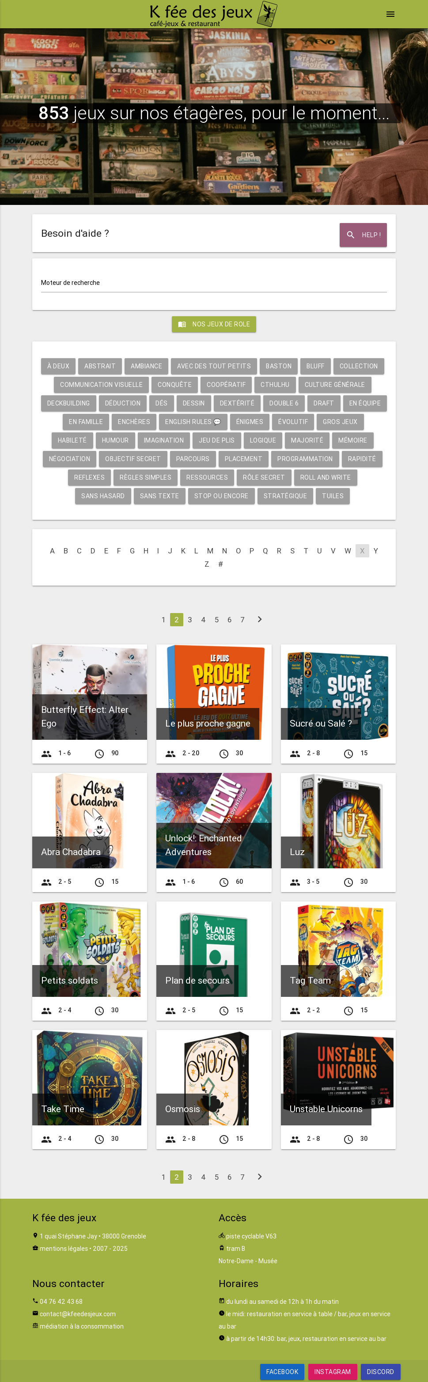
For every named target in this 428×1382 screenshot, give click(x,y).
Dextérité (237, 403)
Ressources (207, 477)
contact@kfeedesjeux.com (78, 1314)
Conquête (175, 385)
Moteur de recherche (70, 283)
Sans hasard (103, 496)
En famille (86, 422)
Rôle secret (264, 477)
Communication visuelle (101, 385)
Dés (161, 403)
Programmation (305, 459)
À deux (58, 366)
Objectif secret (133, 459)
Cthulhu (275, 385)
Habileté (72, 440)
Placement (244, 459)
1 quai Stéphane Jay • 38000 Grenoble (93, 1236)
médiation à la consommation (82, 1326)
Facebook (282, 1372)
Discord (380, 1372)
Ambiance (146, 366)
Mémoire (352, 440)
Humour (115, 440)
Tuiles (333, 496)
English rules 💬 (193, 422)
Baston (279, 366)
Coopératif (226, 385)
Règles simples (145, 477)
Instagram (332, 1372)
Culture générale (335, 385)
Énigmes (250, 422)
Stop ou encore (221, 496)
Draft (324, 403)
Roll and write (325, 477)
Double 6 (284, 403)
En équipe (365, 403)
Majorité (307, 440)
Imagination (164, 440)
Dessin (194, 403)
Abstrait (100, 366)
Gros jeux (340, 422)
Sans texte (159, 496)
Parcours (193, 459)
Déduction (123, 403)
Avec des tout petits (214, 366)
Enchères (134, 422)
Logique (263, 440)
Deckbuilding (68, 403)
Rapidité (362, 459)
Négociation (70, 459)
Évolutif (293, 422)
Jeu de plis (217, 440)
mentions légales (64, 1249)
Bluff (316, 366)
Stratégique (285, 496)
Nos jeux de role (214, 324)
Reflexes (89, 477)
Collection (359, 366)
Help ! (363, 235)
